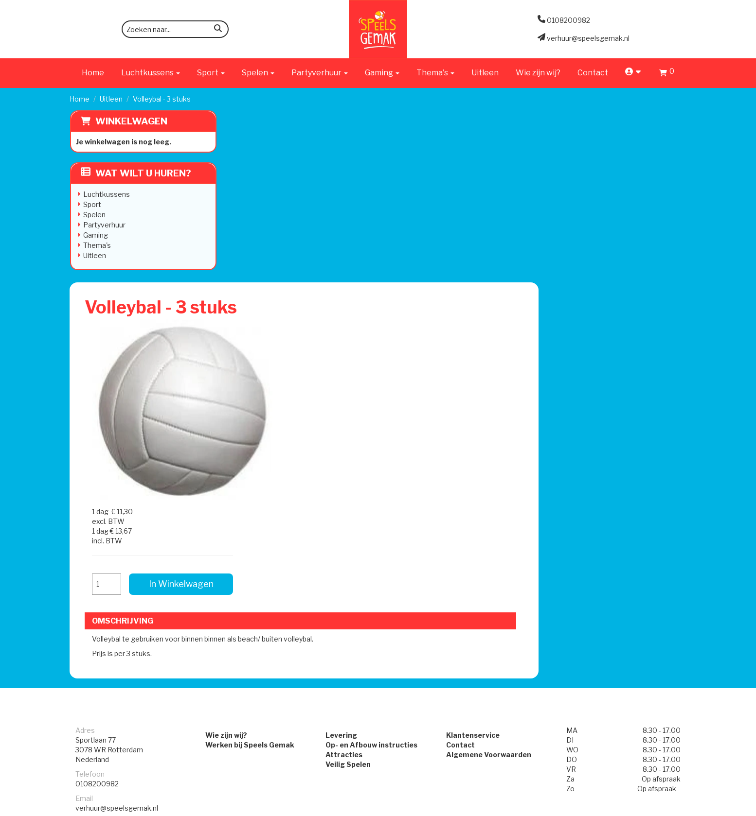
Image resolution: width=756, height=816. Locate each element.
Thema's (96, 245)
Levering (339, 459)
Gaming (95, 235)
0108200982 (97, 507)
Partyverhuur (104, 225)
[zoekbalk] (175, 29)
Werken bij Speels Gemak (243, 469)
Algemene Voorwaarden (490, 478)
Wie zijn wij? (538, 72)
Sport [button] (211, 72)
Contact (592, 72)
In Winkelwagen (611, 227)
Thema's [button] (435, 72)
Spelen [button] (258, 72)
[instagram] (677, 808)
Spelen (94, 214)
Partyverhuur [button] (319, 72)
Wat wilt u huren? (135, 173)
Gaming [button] (382, 72)
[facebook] (660, 808)
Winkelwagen (131, 121)
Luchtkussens (106, 194)
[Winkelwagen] (666, 74)
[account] (633, 72)
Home (93, 72)
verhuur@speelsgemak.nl (116, 532)
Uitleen (485, 72)
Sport (92, 204)
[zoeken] (218, 29)
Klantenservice (475, 459)
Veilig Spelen (346, 488)
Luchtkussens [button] (150, 72)
